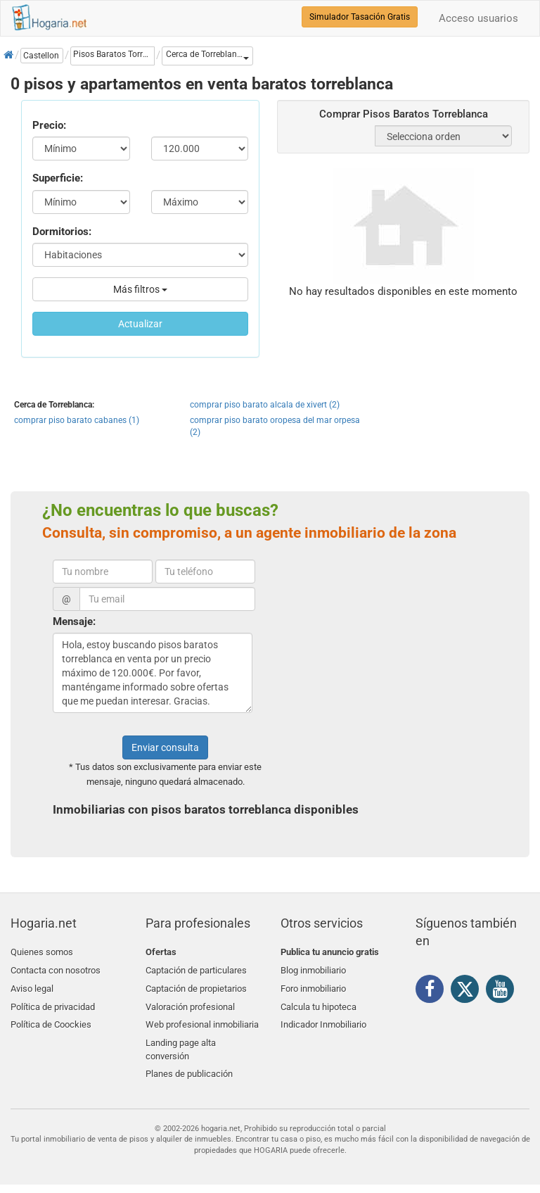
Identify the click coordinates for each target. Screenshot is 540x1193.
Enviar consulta (165, 747)
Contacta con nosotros (56, 969)
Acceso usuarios (478, 18)
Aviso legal (32, 985)
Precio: (49, 125)
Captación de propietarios (196, 985)
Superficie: (57, 178)
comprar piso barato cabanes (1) (76, 420)
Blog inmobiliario (313, 969)
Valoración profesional (190, 1002)
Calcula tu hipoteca (318, 1002)
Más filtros (140, 289)
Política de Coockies (51, 1019)
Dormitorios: (61, 231)
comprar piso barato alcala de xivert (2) (265, 405)
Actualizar (140, 323)
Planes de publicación (189, 1064)
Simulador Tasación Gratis (359, 17)
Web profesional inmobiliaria (202, 1019)
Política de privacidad (53, 1002)
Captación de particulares (196, 969)
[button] (207, 55)
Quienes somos (42, 952)
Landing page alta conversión (181, 1042)
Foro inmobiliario (313, 985)
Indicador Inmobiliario (323, 1019)
